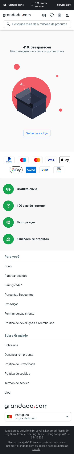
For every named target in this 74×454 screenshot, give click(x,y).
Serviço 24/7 (64, 5)
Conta (37, 266)
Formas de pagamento (37, 313)
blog (37, 392)
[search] (41, 24)
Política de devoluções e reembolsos (37, 323)
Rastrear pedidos (37, 276)
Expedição (37, 304)
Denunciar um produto (37, 355)
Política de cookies (37, 373)
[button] (38, 416)
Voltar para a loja (37, 133)
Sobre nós (37, 345)
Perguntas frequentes (37, 295)
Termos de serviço (37, 383)
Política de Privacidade (37, 364)
